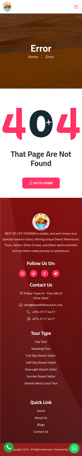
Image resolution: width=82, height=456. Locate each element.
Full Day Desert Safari (41, 355)
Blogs (41, 424)
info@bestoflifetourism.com (40, 305)
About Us (41, 417)
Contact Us (41, 431)
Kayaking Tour (41, 348)
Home (33, 56)
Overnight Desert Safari (41, 369)
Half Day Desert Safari (41, 362)
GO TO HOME (41, 183)
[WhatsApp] (74, 448)
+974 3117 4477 (41, 311)
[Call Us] (9, 447)
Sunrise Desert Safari (41, 376)
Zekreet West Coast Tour (41, 383)
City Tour (41, 341)
